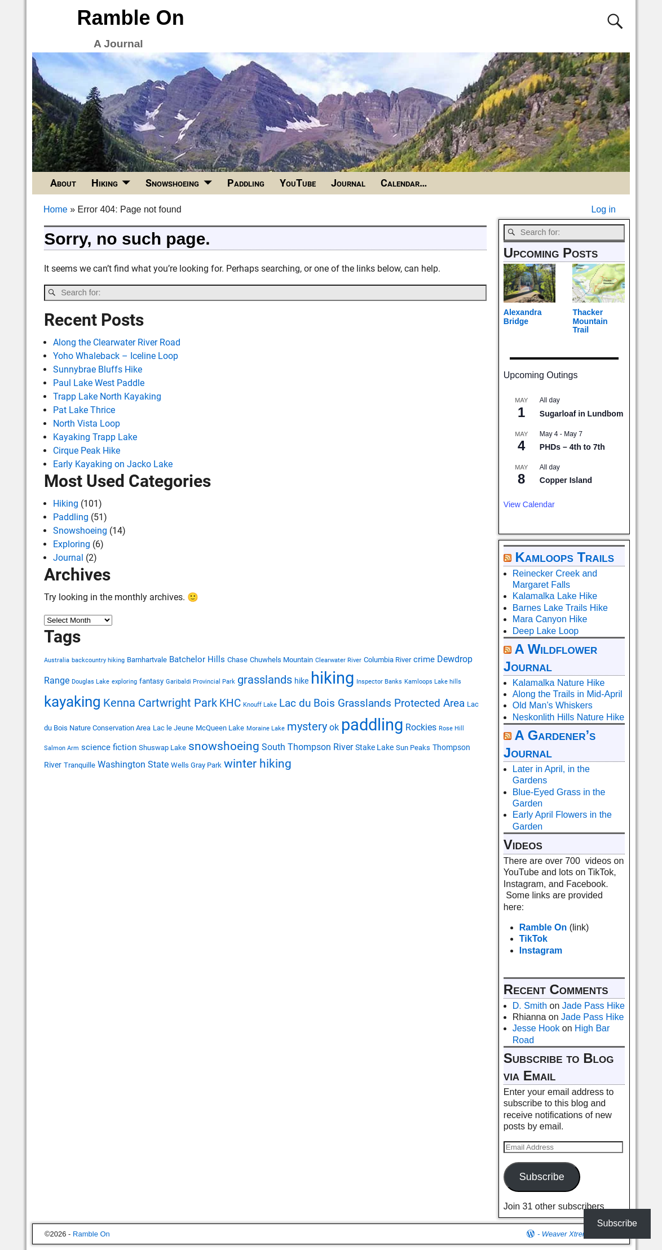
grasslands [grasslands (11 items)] (264, 679)
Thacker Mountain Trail (589, 321)
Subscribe (541, 1176)
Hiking (104, 183)
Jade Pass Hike (593, 1005)
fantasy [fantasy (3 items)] (151, 681)
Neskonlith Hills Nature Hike (568, 717)
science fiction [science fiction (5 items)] (108, 747)
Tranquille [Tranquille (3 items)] (79, 765)
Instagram (540, 950)
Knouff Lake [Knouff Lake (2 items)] (260, 704)
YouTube (298, 183)
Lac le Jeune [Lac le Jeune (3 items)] (173, 728)
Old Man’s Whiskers (553, 705)
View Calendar (529, 504)
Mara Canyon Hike (550, 619)
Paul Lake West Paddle (98, 383)
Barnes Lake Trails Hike (560, 608)
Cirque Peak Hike (86, 450)
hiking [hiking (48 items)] (332, 678)
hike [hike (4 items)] (301, 680)
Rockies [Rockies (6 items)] (420, 727)
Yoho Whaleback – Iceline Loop (115, 356)
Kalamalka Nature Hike (559, 683)
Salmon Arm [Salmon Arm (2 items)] (61, 748)
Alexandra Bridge (523, 316)
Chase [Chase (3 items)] (237, 659)
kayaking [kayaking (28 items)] (72, 701)
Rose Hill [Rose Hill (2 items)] (451, 728)
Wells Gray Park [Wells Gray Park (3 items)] (196, 765)
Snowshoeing (172, 183)
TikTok (533, 938)
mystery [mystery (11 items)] (307, 726)
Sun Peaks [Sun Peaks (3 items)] (413, 747)
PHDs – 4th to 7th (572, 446)
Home (55, 209)
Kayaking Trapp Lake (95, 437)
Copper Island (566, 480)
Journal (348, 183)
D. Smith (530, 1005)
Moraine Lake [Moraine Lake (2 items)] (265, 728)
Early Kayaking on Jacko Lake (113, 464)
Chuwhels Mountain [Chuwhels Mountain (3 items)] (281, 659)
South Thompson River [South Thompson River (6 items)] (307, 747)
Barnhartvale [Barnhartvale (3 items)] (147, 659)
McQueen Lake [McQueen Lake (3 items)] (220, 728)
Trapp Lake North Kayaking (107, 396)
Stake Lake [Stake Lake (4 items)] (374, 747)
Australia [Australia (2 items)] (56, 660)
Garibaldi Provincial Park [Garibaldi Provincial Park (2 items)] (200, 681)
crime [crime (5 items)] (424, 659)
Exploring (71, 544)
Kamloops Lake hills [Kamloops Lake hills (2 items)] (432, 681)
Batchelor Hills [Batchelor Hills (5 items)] (197, 659)
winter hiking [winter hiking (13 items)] (258, 763)
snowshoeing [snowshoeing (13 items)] (223, 746)
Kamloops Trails (564, 557)
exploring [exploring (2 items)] (124, 681)
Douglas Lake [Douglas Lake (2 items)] (90, 681)
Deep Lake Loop (546, 631)
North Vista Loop (86, 423)
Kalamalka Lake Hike (555, 596)
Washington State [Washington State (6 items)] (133, 764)
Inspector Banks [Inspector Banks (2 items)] (379, 681)
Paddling (245, 183)
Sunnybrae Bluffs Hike (97, 369)
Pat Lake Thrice (84, 410)
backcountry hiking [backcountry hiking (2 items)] (98, 660)
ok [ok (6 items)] (334, 727)
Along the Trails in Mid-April (568, 694)
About (63, 183)
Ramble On (130, 17)
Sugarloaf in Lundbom (582, 413)
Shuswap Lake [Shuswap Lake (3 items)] (162, 747)
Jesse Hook (536, 1028)
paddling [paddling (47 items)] (372, 724)
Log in (603, 209)
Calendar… (404, 183)
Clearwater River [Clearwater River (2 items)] (338, 660)
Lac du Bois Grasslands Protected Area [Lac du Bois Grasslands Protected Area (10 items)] (372, 703)
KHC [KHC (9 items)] (230, 703)
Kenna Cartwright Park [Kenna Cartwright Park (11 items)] (160, 703)
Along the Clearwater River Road (116, 342)
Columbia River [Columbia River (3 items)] (387, 659)
